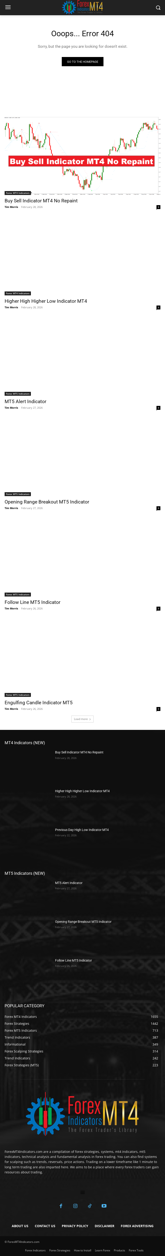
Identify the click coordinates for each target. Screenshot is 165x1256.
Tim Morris (11, 207)
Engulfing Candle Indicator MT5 (39, 702)
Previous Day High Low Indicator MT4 (82, 830)
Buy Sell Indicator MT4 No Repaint (41, 201)
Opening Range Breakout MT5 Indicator (47, 502)
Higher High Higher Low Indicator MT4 (46, 301)
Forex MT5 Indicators (17, 393)
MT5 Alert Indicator (25, 401)
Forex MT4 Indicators (17, 193)
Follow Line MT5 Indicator (32, 602)
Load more (82, 719)
